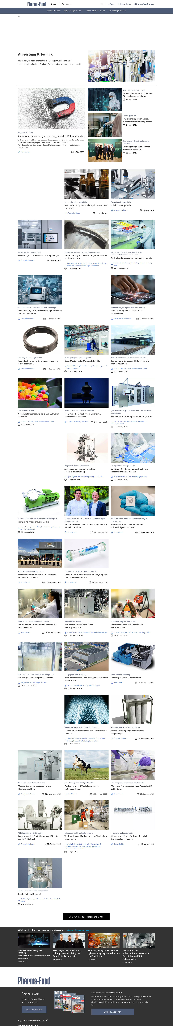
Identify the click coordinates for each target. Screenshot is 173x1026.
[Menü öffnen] (22, 4)
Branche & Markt (53, 11)
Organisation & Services (95, 11)
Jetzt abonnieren (34, 1009)
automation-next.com (78, 930)
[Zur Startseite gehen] (37, 4)
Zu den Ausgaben (112, 1011)
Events (53, 4)
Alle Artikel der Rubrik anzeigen (86, 916)
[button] (150, 946)
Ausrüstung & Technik (117, 11)
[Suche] (102, 4)
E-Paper (111, 4)
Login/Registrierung (146, 4)
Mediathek (66, 4)
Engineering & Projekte (73, 11)
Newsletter (126, 4)
